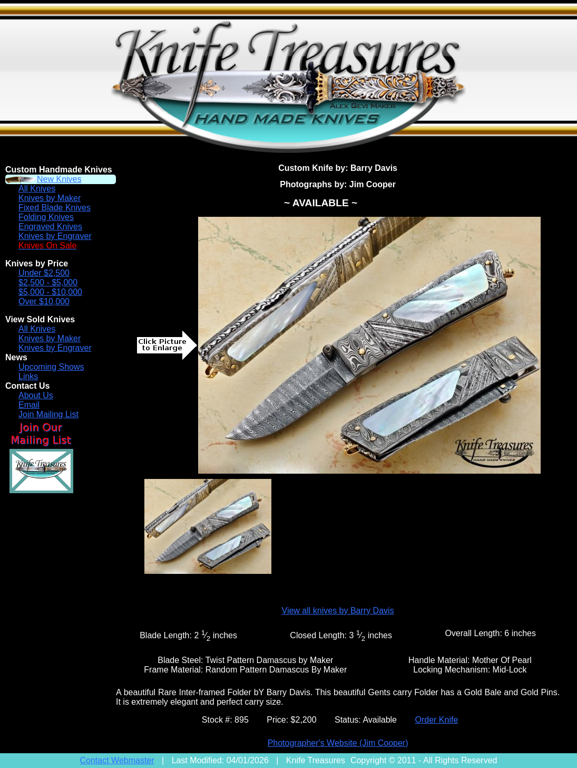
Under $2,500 (44, 272)
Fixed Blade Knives (54, 207)
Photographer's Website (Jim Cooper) (338, 742)
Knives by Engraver (55, 236)
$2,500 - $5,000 (47, 282)
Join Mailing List (48, 414)
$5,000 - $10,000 (50, 291)
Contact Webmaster (117, 760)
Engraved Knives (50, 226)
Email (29, 404)
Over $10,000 (44, 301)
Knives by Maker (49, 198)
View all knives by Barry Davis (338, 610)
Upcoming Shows (51, 366)
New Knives (59, 179)
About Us (35, 395)
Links (28, 376)
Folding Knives (46, 217)
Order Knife (436, 719)
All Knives (36, 188)
